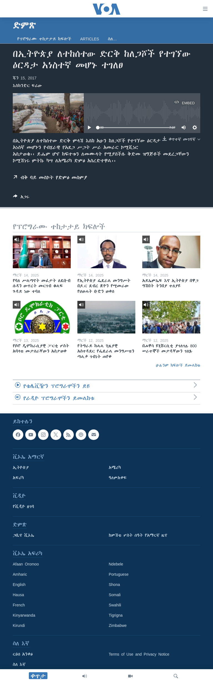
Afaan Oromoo (26, 564)
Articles (89, 39)
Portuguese (119, 574)
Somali (115, 594)
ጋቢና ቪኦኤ (23, 535)
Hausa (18, 594)
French (19, 605)
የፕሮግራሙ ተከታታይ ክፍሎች (44, 39)
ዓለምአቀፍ (118, 477)
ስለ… (112, 39)
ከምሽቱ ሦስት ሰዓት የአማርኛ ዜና (138, 535)
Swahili (115, 605)
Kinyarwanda (24, 615)
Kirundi (19, 625)
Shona (114, 584)
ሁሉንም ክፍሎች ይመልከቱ (178, 365)
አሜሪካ (115, 467)
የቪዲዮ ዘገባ (23, 506)
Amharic (20, 574)
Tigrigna (116, 615)
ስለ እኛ (19, 664)
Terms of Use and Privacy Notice (139, 654)
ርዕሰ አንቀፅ (23, 654)
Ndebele (116, 564)
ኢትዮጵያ (21, 467)
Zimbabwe (118, 625)
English (19, 584)
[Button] (21, 198)
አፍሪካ (18, 477)
